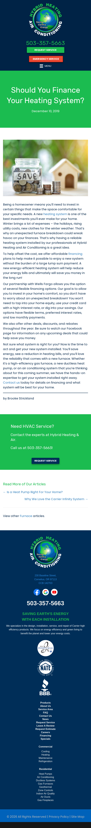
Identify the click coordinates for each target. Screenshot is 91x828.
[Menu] (45, 66)
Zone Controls (45, 790)
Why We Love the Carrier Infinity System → (56, 499)
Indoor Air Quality (45, 793)
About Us (45, 706)
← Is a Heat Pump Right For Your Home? (33, 492)
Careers (45, 732)
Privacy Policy (59, 817)
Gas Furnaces (45, 783)
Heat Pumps (45, 774)
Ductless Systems (45, 780)
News (45, 719)
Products (45, 702)
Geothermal (45, 787)
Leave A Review (46, 725)
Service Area (45, 709)
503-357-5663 (45, 43)
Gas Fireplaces (45, 800)
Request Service (45, 722)
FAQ (45, 712)
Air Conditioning (45, 777)
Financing (45, 735)
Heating (45, 754)
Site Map (77, 817)
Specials (45, 739)
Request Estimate (45, 729)
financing (75, 254)
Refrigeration (45, 761)
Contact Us (45, 716)
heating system (55, 214)
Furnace (26, 516)
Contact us (11, 382)
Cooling (45, 751)
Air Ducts (45, 797)
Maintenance (45, 758)
